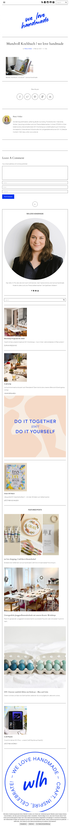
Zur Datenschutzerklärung (43, 824)
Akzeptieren (23, 824)
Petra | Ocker (28, 48)
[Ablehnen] (68, 819)
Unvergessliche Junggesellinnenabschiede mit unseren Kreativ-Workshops (30, 615)
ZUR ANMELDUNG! (10, 345)
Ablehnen (31, 824)
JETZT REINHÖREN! (10, 744)
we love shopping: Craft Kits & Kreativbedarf (20, 559)
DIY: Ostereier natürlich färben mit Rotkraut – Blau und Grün (26, 692)
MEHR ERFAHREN (10, 393)
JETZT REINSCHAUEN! (11, 500)
